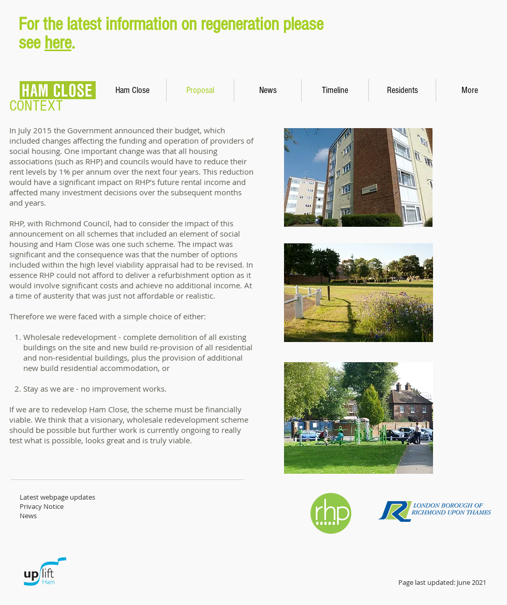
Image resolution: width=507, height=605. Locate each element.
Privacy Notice (42, 506)
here (57, 43)
